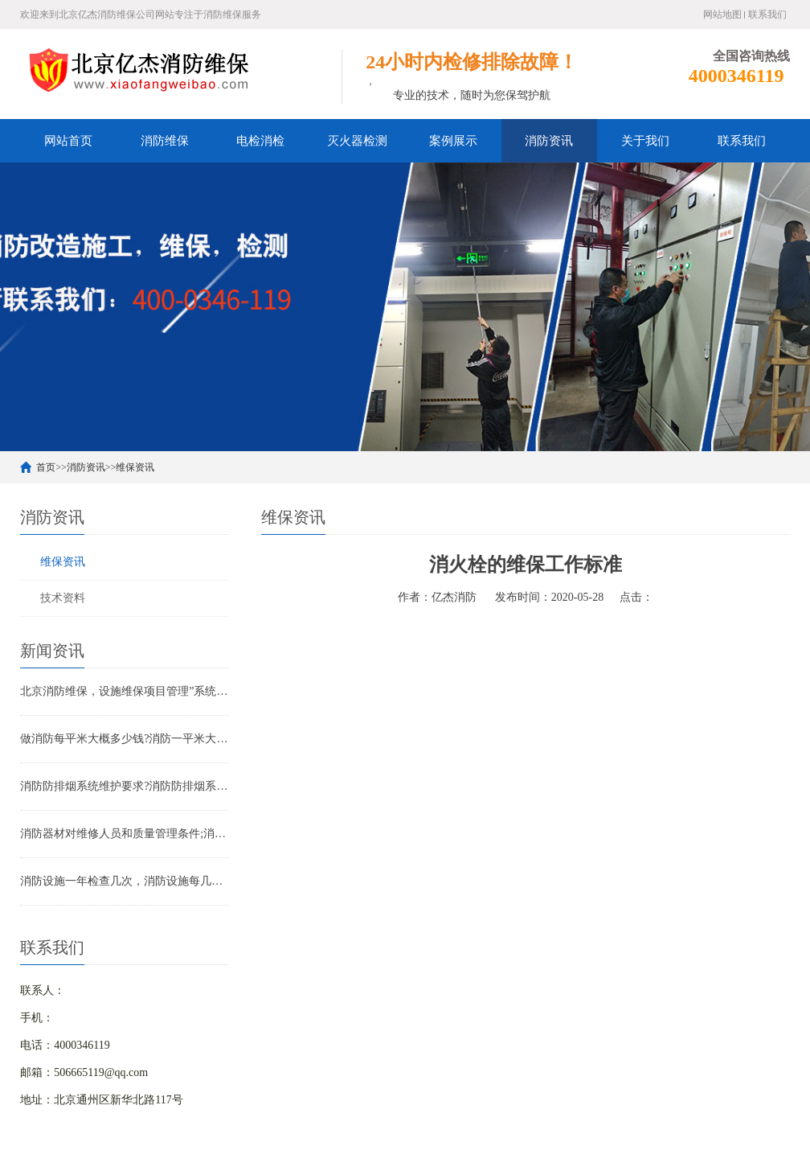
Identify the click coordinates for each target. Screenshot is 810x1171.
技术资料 (62, 598)
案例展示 (453, 140)
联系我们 (767, 14)
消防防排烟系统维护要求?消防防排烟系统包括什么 (124, 786)
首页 (45, 467)
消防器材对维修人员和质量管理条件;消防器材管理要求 (124, 834)
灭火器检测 (357, 140)
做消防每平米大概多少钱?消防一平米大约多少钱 (124, 739)
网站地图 (722, 14)
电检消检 (260, 140)
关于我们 (645, 140)
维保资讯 (135, 467)
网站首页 (68, 140)
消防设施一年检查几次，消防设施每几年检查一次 (124, 881)
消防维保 (165, 140)
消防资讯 (549, 140)
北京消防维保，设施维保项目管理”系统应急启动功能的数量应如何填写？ (124, 691)
